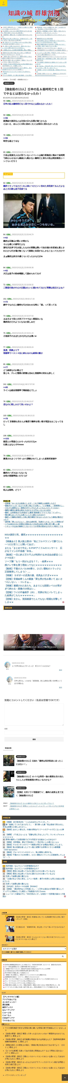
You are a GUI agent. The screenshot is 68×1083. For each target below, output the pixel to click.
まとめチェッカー (9, 1002)
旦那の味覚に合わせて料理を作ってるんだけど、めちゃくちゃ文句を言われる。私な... (50, 41)
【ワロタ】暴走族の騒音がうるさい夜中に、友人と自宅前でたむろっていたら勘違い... (16, 68)
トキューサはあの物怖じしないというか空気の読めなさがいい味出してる (34, 526)
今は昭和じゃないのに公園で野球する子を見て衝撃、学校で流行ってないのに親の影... (16, 32)
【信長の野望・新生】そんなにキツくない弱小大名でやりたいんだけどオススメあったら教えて (40, 938)
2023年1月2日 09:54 (20, 678)
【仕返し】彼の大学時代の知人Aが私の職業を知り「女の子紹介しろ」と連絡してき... (17, 65)
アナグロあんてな (9, 999)
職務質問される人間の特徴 (45, 38)
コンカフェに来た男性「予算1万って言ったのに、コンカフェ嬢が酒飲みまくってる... (51, 53)
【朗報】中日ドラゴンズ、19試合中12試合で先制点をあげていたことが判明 (27, 968)
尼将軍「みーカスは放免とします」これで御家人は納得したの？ (30, 503)
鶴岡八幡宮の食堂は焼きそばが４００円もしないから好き (28, 510)
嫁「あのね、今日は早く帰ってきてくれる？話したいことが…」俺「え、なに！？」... (50, 67)
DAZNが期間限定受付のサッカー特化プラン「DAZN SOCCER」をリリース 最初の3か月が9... (33, 964)
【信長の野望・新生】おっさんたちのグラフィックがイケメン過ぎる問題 (34, 1062)
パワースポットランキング (15, 1075)
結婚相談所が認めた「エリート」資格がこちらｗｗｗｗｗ (22, 977)
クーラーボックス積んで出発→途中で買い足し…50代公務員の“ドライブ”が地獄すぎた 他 (31, 987)
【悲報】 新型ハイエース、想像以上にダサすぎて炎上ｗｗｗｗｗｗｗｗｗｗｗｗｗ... (50, 74)
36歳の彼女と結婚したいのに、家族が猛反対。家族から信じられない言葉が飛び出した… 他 (32, 985)
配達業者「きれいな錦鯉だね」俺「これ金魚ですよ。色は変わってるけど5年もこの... (50, 28)
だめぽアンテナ (8, 1018)
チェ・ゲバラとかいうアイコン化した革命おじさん (20, 981)
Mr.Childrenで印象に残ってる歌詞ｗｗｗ (17, 973)
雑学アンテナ (7, 1007)
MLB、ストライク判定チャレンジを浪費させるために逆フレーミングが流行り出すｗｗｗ (31, 979)
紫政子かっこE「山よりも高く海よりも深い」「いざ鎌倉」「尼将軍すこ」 (34, 506)
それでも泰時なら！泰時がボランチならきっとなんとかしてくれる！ (32, 508)
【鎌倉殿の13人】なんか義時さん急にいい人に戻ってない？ (31, 803)
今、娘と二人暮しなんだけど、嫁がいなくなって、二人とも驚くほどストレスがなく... (15, 47)
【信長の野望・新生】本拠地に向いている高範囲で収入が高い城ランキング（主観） (40, 918)
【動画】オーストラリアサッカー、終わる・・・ (51, 48)
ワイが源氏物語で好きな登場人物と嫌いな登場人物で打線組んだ (30, 1028)
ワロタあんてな (8, 1020)
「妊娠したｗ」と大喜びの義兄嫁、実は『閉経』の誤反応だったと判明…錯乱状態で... (16, 50)
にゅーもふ (6, 1015)
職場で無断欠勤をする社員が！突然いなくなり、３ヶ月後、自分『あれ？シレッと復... (50, 45)
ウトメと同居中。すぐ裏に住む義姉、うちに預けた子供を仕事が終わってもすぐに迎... (16, 76)
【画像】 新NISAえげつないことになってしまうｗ (52, 56)
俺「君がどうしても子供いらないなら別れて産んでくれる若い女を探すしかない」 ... (16, 43)
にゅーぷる (6, 1012)
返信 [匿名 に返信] (60, 670)
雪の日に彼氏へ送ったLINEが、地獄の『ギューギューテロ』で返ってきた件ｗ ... (16, 61)
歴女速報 (5, 1005)
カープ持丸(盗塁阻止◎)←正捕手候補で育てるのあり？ (21, 966)
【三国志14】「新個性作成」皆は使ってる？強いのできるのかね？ (40, 927)
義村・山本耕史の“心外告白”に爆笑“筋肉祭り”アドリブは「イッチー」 (33, 512)
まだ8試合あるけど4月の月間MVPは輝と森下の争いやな (21, 970)
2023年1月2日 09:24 (18, 663)
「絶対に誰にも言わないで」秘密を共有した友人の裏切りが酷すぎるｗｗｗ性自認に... (16, 57)
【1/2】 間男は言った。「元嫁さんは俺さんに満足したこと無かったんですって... (17, 28)
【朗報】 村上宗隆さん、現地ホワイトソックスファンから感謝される (25, 974)
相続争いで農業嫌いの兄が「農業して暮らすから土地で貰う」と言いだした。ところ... (50, 32)
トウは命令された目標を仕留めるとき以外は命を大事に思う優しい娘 (32, 524)
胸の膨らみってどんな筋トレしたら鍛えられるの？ (25, 515)
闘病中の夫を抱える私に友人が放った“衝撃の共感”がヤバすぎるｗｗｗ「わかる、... (16, 53)
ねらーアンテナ (8, 1010)
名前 (5, 729)
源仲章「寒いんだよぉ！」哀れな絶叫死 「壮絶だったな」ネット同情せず (34, 522)
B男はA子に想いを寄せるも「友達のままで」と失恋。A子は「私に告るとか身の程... (16, 39)
